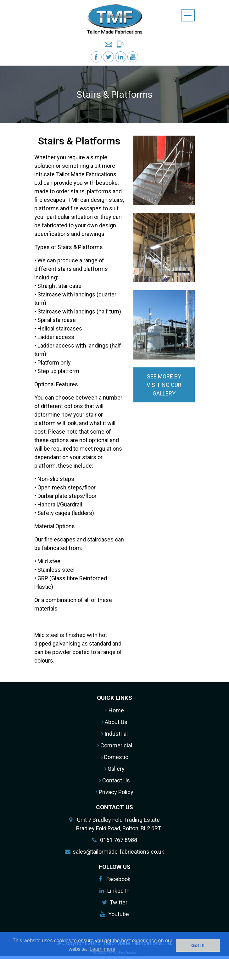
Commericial (114, 745)
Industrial (114, 733)
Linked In (118, 890)
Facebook (118, 879)
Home (114, 710)
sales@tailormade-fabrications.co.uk (118, 851)
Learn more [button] (102, 949)
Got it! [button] (197, 945)
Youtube (118, 914)
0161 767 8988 (118, 840)
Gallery (114, 768)
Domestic (114, 757)
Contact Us (114, 780)
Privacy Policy (114, 792)
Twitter (118, 902)
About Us (114, 722)
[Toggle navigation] (188, 15)
